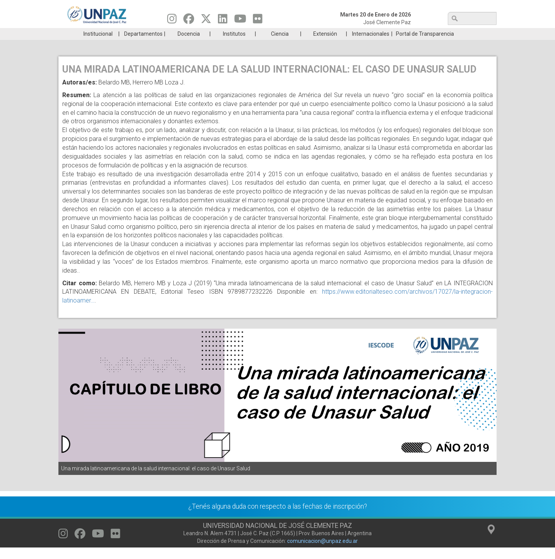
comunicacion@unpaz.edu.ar (322, 552)
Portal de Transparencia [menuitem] (425, 45)
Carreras (94, 34)
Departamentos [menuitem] (143, 45)
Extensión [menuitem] (325, 45)
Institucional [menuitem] (98, 45)
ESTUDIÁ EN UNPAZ (167, 34)
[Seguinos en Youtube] (240, 21)
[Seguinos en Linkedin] (223, 21)
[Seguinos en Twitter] (206, 21)
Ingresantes (240, 34)
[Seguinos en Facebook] (188, 21)
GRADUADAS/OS (387, 34)
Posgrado (460, 34)
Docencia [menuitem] (189, 45)
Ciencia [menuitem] (280, 45)
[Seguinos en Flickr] (258, 21)
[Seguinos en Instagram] (172, 21)
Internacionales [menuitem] (370, 45)
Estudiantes (313, 34)
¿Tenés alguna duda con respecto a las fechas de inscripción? (277, 518)
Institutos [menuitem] (234, 45)
